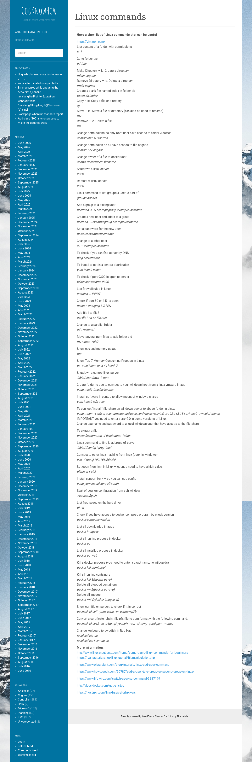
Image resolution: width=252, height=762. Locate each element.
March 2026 (25, 156)
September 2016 (28, 657)
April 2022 (24, 362)
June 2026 (24, 142)
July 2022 (24, 349)
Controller (24, 699)
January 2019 (26, 534)
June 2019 (24, 512)
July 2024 (24, 244)
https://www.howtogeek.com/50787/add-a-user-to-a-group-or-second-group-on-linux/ (135, 671)
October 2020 (26, 442)
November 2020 (27, 437)
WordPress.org (27, 754)
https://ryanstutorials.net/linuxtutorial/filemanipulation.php (116, 658)
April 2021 (24, 415)
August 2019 (26, 503)
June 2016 (24, 670)
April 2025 (24, 204)
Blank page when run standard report (40, 114)
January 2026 (26, 164)
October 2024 (26, 230)
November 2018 (27, 543)
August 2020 (26, 450)
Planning (23, 712)
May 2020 (24, 464)
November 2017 (27, 595)
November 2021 (27, 384)
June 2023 (24, 301)
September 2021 (28, 393)
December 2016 (27, 644)
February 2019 (27, 530)
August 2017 (26, 609)
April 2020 (24, 468)
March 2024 (25, 261)
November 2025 (27, 173)
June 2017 (24, 617)
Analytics (23, 690)
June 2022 (24, 354)
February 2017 (27, 635)
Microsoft (24, 708)
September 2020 (28, 446)
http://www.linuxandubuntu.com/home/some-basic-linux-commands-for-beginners (132, 652)
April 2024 (24, 257)
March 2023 (25, 314)
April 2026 (24, 151)
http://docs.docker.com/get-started (100, 685)
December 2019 (27, 486)
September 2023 (28, 288)
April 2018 (24, 574)
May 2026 (24, 147)
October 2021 (26, 389)
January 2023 (26, 323)
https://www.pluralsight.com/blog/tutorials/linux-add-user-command (123, 664)
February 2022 (27, 371)
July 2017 (24, 613)
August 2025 (26, 187)
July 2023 (24, 296)
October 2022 (26, 336)
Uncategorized (27, 721)
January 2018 (26, 587)
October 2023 (26, 283)
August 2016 (26, 662)
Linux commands (25, 40)
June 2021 (24, 406)
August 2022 (26, 345)
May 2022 (24, 358)
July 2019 (24, 507)
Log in (21, 741)
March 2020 (25, 472)
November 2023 (27, 279)
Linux (21, 704)
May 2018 (24, 569)
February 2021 (27, 424)
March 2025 (25, 208)
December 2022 (27, 327)
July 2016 (24, 666)
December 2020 (27, 433)
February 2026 (27, 160)
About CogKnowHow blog (31, 32)
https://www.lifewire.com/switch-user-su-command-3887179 (118, 678)
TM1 (21, 717)
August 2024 (26, 239)
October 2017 (26, 600)
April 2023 (24, 310)
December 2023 (27, 274)
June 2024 (24, 248)
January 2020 (26, 481)
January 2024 (26, 270)
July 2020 (24, 455)
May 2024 (24, 252)
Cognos (22, 695)
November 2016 (27, 648)
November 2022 (27, 332)
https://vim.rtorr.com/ (91, 42)
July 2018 (24, 560)
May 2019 (24, 516)
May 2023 (24, 305)
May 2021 (24, 411)
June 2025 (24, 195)
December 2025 (27, 169)
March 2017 (25, 631)
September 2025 (28, 182)
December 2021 (27, 380)
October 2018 (26, 547)
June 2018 (24, 565)
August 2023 (26, 292)
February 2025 (27, 213)
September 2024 (28, 235)
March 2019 (25, 525)
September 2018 (28, 552)
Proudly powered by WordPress (137, 716)
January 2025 (26, 217)
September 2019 (28, 499)
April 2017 (24, 626)
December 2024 (27, 222)
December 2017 (27, 591)
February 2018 (27, 582)
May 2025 (24, 200)
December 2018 (27, 538)
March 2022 (25, 367)
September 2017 (28, 604)
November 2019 (27, 490)
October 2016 (26, 653)
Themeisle (182, 716)
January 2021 (26, 428)
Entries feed (25, 746)
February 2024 (27, 266)
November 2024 (27, 226)
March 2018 (25, 578)
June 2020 (24, 459)
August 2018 (26, 556)
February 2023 (27, 318)
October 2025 (26, 178)
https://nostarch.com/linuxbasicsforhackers (106, 692)
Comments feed (28, 750)
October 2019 (26, 494)
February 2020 (27, 477)
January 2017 (26, 640)
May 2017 (24, 622)
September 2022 (28, 340)
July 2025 (24, 191)
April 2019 (24, 521)
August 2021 (26, 398)
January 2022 (26, 376)
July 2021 (24, 402)
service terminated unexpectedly (38, 83)
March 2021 (25, 420)
